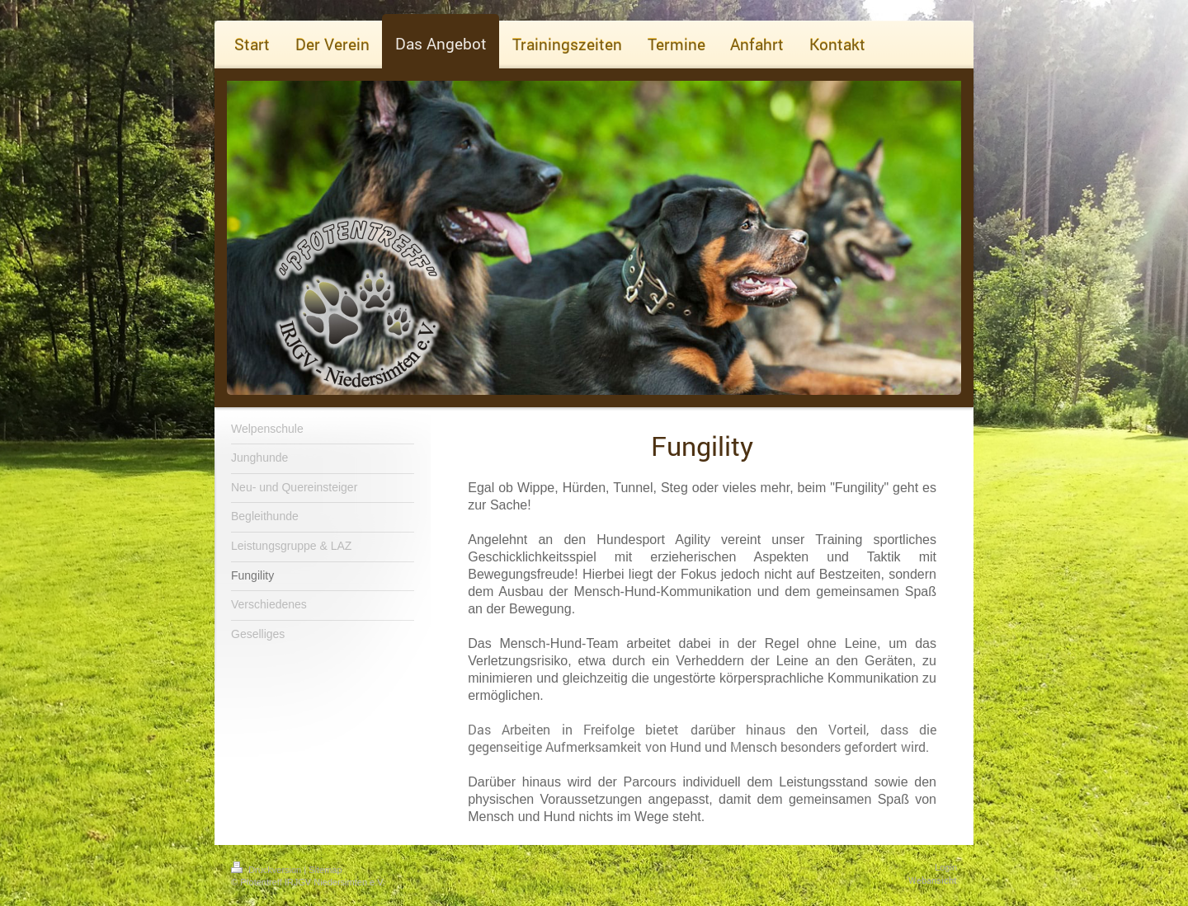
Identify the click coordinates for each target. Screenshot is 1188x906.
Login (946, 867)
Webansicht (932, 880)
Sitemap (325, 870)
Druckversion (267, 870)
